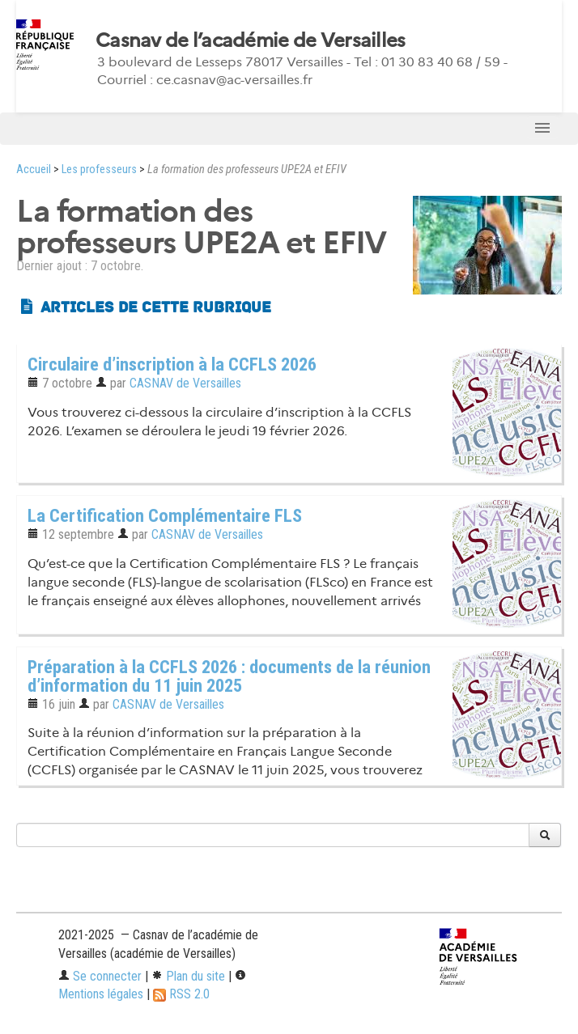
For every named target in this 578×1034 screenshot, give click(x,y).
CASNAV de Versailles (185, 383)
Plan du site (188, 976)
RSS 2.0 (181, 994)
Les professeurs (99, 169)
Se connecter (100, 976)
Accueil (33, 169)
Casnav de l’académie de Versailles (251, 40)
